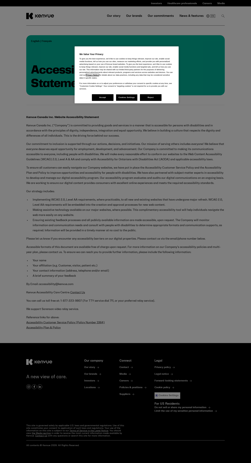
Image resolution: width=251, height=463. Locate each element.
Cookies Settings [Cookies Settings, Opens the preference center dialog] (126, 97)
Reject (151, 97)
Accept (102, 97)
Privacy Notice (92, 75)
